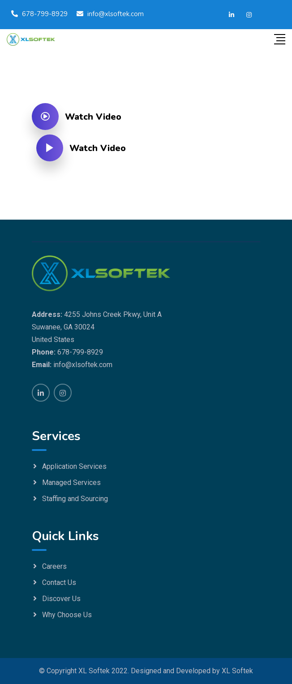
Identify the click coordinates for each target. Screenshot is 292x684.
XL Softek (237, 671)
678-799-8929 (45, 13)
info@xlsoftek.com (115, 13)
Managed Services (71, 482)
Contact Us (59, 582)
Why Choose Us (67, 614)
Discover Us (61, 598)
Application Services (74, 466)
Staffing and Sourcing (75, 498)
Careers (54, 566)
